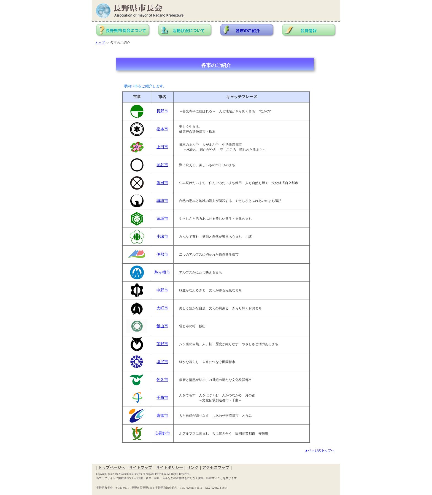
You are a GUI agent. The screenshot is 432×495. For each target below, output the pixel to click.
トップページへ (111, 468)
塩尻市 (162, 362)
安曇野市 (162, 433)
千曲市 (162, 398)
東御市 (162, 415)
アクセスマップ (215, 468)
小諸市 (162, 236)
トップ (100, 43)
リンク (192, 468)
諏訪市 (162, 201)
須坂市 (162, 219)
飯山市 (162, 326)
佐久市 (162, 380)
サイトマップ (140, 468)
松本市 (162, 129)
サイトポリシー (169, 468)
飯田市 (162, 183)
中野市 (162, 290)
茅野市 (162, 344)
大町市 (162, 308)
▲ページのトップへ (319, 450)
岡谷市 (162, 165)
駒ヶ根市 (162, 272)
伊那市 (162, 254)
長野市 (162, 111)
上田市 (162, 147)
